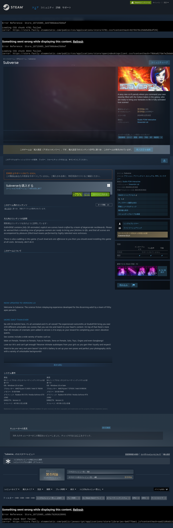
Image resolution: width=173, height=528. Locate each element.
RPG (141, 140)
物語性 (156, 140)
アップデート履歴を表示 (127, 267)
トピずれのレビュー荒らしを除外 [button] (49, 501)
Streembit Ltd (142, 125)
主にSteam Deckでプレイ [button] (91, 501)
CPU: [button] (135, 501)
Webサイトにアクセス (127, 260)
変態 (135, 140)
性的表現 (122, 140)
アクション (128, 241)
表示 (72, 492)
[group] (86, 501)
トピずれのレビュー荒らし (90, 492)
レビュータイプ (11, 492)
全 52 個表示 (162, 225)
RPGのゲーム (22, 62)
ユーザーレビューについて (151, 457)
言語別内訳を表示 (132, 457)
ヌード (129, 140)
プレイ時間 (60, 492)
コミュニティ (47, 7)
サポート (66, 7)
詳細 (58, 7)
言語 (165, 2)
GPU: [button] (144, 501)
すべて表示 (106, 431)
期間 (48, 492)
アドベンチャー (139, 241)
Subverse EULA (124, 189)
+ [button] (161, 140)
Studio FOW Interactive (146, 123)
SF (151, 140)
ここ (79, 439)
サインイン (156, 2)
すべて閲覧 (104, 208)
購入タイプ (27, 492)
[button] (142, 188)
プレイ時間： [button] (72, 501)
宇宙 (146, 140)
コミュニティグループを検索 (129, 279)
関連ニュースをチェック (127, 271)
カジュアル (150, 241)
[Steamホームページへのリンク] (15, 9)
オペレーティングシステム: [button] (117, 501)
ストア (35, 7)
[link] (81, 198)
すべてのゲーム (9, 62)
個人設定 (7, 212)
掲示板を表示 (123, 275)
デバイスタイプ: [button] (157, 501)
